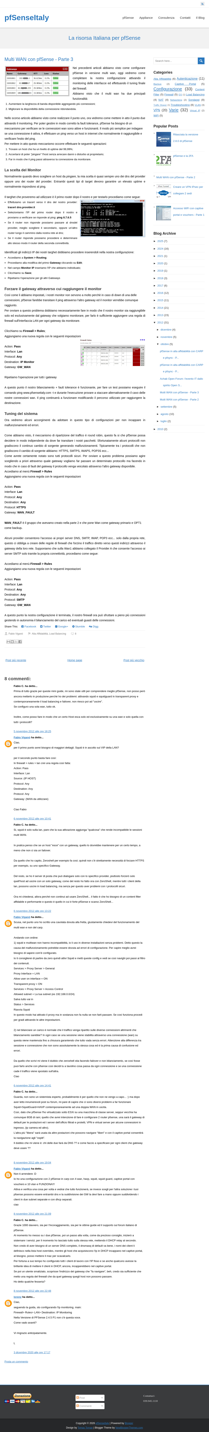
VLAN (198, 105)
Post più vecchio (133, 660)
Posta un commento (16, 1361)
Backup (157, 84)
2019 (160, 270)
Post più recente (16, 660)
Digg (93, 626)
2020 (160, 263)
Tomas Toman (85, 1427)
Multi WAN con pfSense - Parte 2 (175, 177)
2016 (160, 292)
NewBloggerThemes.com (129, 1427)
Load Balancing (57, 633)
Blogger (129, 1423)
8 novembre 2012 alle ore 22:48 (32, 1290)
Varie (174, 109)
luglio (164, 421)
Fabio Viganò (22, 737)
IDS (180, 95)
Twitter (45, 626)
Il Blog (200, 17)
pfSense (128, 17)
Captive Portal (185, 83)
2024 (160, 248)
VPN (156, 110)
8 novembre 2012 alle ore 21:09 (32, 1213)
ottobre (165, 344)
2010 (160, 429)
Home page (74, 660)
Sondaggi (194, 99)
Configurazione (167, 88)
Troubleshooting (180, 104)
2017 (160, 285)
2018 (160, 278)
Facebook (28, 626)
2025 (160, 241)
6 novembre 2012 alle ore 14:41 (32, 1085)
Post (80, 1397)
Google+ (61, 626)
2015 (160, 300)
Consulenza (166, 17)
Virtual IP (195, 110)
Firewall (168, 94)
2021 (160, 256)
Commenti (84, 1406)
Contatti (185, 17)
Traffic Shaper (160, 105)
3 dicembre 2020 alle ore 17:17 (32, 1352)
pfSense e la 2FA (183, 155)
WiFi (156, 115)
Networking (176, 99)
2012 (160, 322)
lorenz (17, 1296)
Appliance (146, 17)
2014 (160, 307)
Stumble (78, 626)
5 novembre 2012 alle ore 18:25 (32, 731)
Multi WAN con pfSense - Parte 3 (38, 59)
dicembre (166, 329)
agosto (165, 414)
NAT (160, 99)
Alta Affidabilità (40, 633)
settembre (166, 406)
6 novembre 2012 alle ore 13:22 (32, 910)
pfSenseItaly (26, 17)
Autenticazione (187, 78)
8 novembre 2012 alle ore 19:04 (32, 1162)
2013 (160, 315)
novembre (166, 336)
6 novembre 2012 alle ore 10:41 (32, 818)
